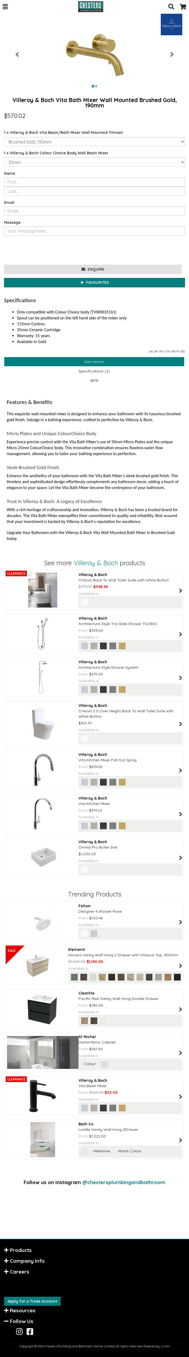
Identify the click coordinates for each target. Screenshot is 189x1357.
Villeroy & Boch (96, 563)
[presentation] (45, 250)
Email (9, 202)
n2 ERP (165, 1346)
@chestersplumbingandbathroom (123, 1182)
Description (94, 361)
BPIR (94, 380)
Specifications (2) (94, 371)
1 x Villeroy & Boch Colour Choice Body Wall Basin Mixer (56, 153)
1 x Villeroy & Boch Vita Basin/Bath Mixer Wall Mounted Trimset (63, 132)
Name (9, 173)
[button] (5, 6)
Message (12, 222)
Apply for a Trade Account (32, 1301)
